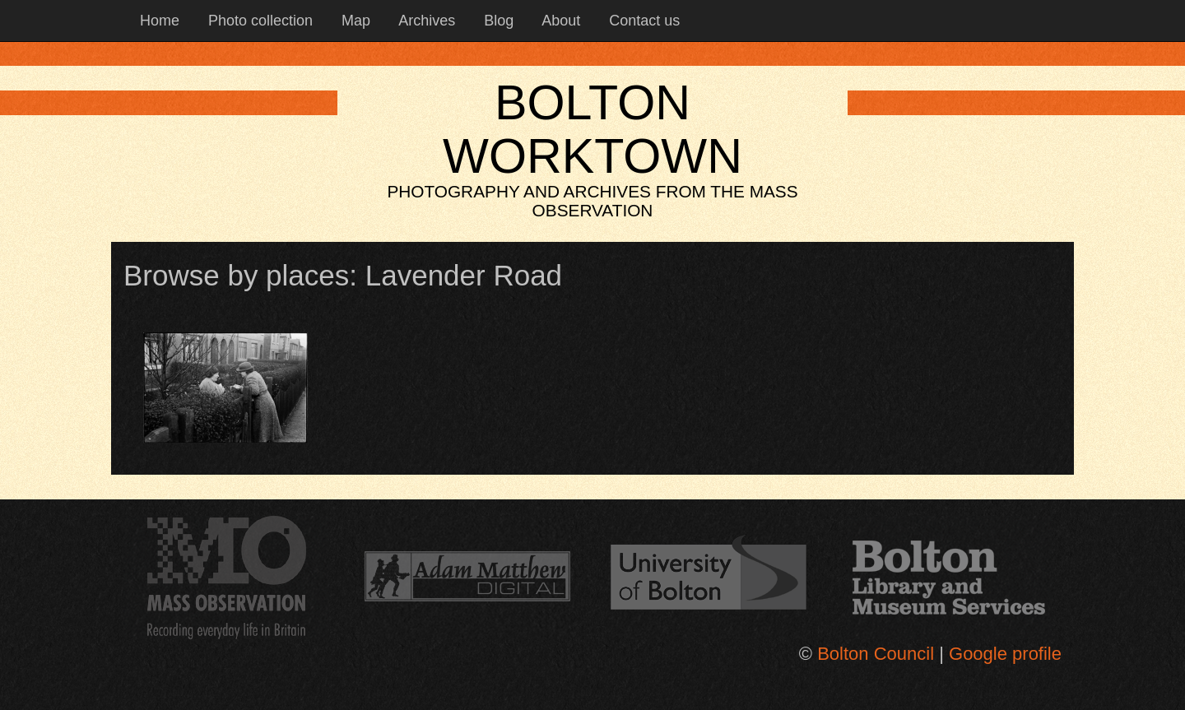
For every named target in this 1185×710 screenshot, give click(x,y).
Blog (497, 20)
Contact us (642, 20)
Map (353, 20)
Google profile (1005, 653)
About (559, 20)
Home (157, 20)
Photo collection (258, 20)
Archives (425, 20)
